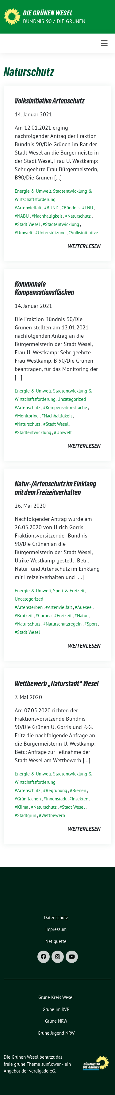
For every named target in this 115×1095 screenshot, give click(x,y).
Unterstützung (52, 233)
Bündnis (71, 208)
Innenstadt (56, 799)
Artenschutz (28, 407)
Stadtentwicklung (62, 224)
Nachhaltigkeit (48, 216)
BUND (53, 208)
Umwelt (25, 233)
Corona (45, 615)
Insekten (80, 799)
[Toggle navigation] (104, 43)
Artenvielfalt (29, 208)
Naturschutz (79, 216)
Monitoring (28, 416)
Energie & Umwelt (33, 191)
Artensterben (30, 607)
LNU (89, 208)
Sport (92, 624)
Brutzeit (25, 615)
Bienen (79, 790)
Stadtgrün (26, 815)
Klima (22, 807)
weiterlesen (84, 246)
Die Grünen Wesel (48, 13)
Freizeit (64, 615)
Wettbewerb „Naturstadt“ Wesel (57, 683)
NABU (23, 216)
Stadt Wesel (28, 224)
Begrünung (56, 790)
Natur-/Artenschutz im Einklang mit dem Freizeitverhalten (55, 488)
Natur (82, 615)
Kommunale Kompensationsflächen (44, 288)
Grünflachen (29, 799)
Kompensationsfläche (66, 407)
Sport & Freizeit (69, 591)
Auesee (84, 607)
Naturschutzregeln (64, 624)
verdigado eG (42, 1071)
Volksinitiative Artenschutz (49, 101)
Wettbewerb (53, 815)
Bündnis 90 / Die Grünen (54, 21)
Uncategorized (71, 399)
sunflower (51, 1064)
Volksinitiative (84, 233)
